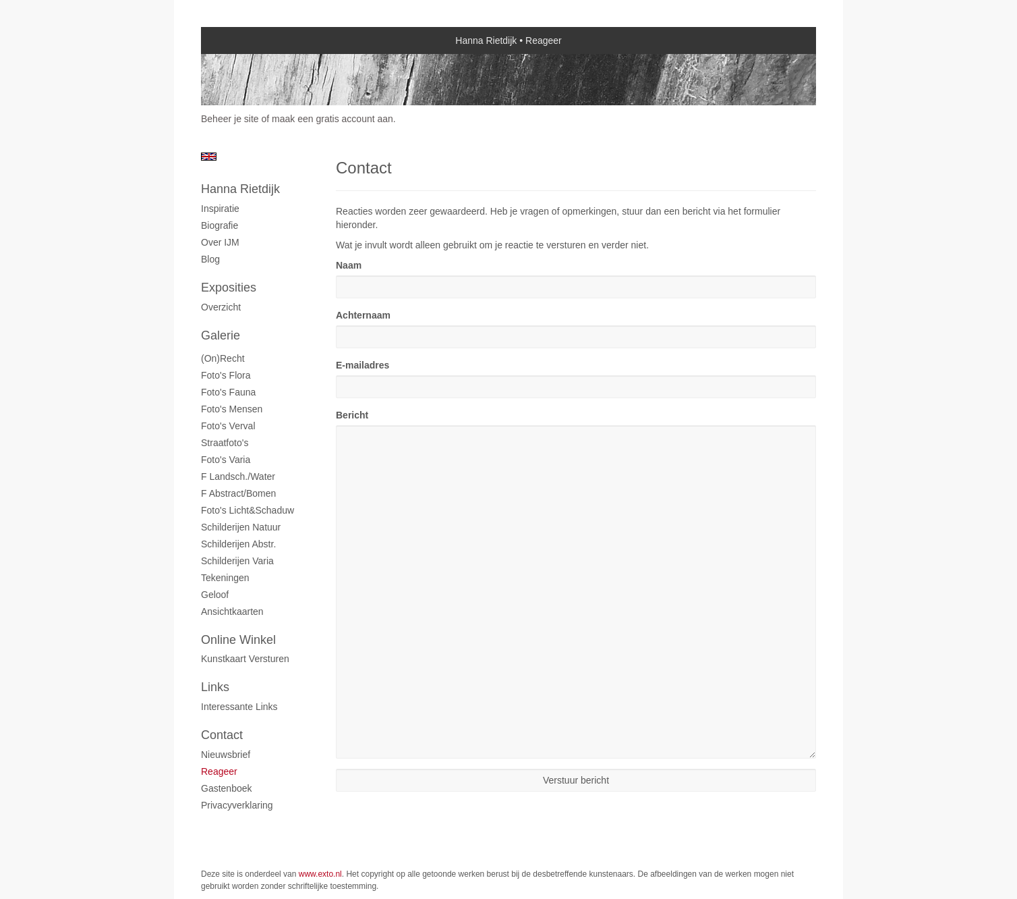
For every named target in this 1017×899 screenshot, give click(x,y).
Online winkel (238, 640)
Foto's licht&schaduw (247, 510)
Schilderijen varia (237, 560)
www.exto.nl (320, 874)
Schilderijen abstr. (238, 544)
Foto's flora (225, 375)
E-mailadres (362, 365)
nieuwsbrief (225, 754)
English (208, 157)
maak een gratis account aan (332, 118)
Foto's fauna (228, 392)
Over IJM (220, 242)
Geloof (215, 594)
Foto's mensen (231, 409)
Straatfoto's (224, 442)
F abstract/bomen (238, 493)
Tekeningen (225, 577)
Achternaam (363, 315)
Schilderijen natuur (241, 527)
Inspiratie (220, 208)
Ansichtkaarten (232, 611)
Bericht (352, 415)
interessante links (239, 706)
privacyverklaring (237, 805)
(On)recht (223, 358)
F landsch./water (238, 476)
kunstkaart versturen (245, 658)
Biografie (219, 225)
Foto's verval (228, 425)
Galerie (220, 335)
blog (210, 259)
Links (215, 687)
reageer (219, 771)
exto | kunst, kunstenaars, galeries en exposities (239, 40)
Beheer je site (230, 118)
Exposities (228, 287)
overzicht (221, 307)
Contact (222, 735)
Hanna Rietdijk (486, 40)
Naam (348, 265)
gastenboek (226, 788)
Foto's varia (225, 459)
